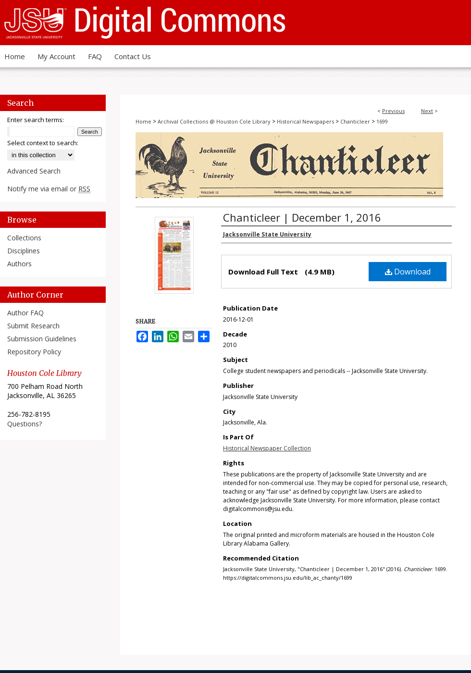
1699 (382, 121)
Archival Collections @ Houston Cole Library (214, 121)
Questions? (24, 423)
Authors (19, 263)
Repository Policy (34, 351)
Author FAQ (25, 312)
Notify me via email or (48, 188)
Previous (393, 110)
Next (427, 110)
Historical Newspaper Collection (267, 448)
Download (408, 271)
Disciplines (23, 250)
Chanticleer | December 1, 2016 (302, 217)
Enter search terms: (35, 119)
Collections (24, 237)
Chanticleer (355, 121)
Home (143, 121)
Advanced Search (34, 170)
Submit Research (33, 325)
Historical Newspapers (305, 121)
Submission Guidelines (41, 338)
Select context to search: (42, 142)
